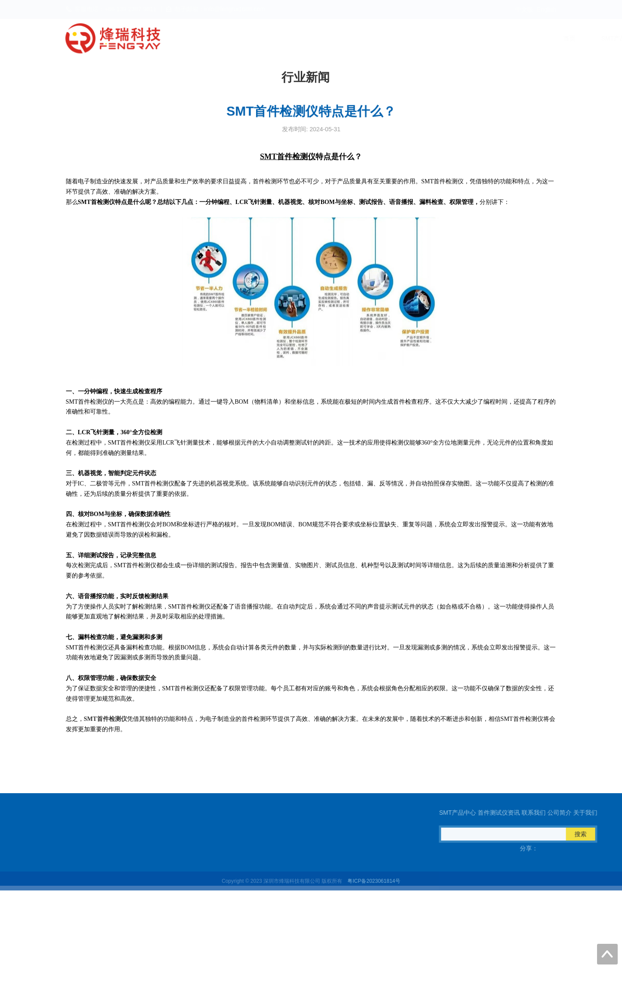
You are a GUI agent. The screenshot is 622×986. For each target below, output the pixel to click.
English (547, 9)
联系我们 (444, 38)
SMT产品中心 (319, 38)
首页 (269, 38)
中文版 (524, 9)
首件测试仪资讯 (385, 38)
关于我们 (544, 38)
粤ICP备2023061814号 (373, 886)
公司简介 (494, 38)
